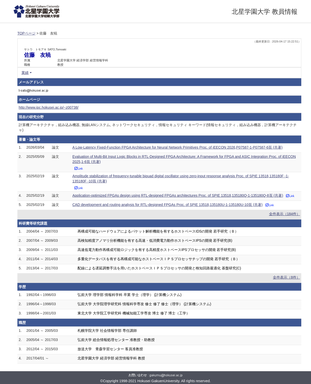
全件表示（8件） (286, 277)
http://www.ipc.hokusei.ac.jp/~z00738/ (49, 107)
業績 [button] (25, 73)
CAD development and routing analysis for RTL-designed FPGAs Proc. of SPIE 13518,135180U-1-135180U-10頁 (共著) (167, 205)
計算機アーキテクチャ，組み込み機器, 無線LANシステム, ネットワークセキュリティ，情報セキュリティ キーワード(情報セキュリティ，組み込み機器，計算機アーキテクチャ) (158, 127)
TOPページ (26, 33)
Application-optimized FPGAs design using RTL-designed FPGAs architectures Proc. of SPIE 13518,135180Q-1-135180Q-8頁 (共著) (177, 195)
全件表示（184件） (284, 214)
